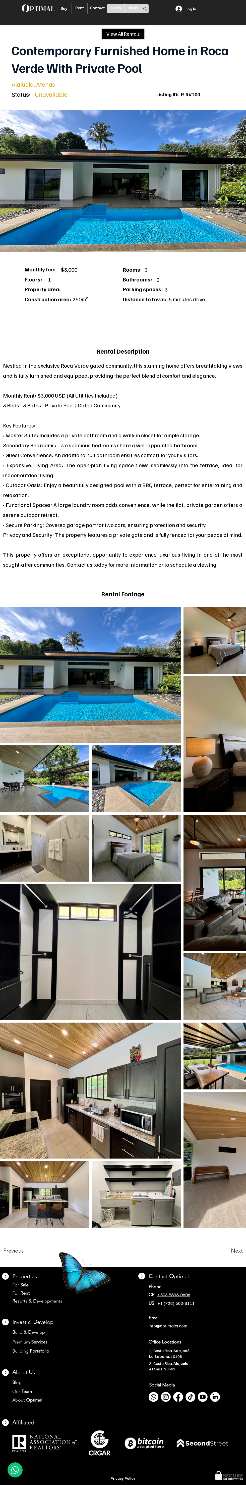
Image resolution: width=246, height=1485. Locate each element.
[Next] (225, 1251)
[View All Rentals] (123, 34)
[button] (123, 181)
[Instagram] (166, 1397)
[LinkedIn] (215, 1397)
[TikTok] (190, 1397)
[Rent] (79, 8)
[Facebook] (178, 1397)
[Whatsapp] (153, 1397)
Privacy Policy (122, 1478)
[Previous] (26, 1251)
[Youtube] (203, 1397)
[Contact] (97, 8)
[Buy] (64, 8)
